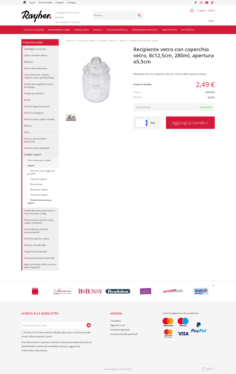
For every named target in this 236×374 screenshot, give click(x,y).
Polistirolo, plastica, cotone (36, 238)
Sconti (32, 2)
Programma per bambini (35, 251)
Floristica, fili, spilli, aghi (35, 245)
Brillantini (28, 61)
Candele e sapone (32, 154)
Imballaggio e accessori (35, 48)
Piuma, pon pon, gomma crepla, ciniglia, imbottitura (39, 221)
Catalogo (71, 2)
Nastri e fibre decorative (35, 68)
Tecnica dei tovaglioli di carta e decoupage (38, 85)
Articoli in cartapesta (33, 112)
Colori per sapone (38, 178)
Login (211, 20)
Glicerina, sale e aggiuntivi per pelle (41, 172)
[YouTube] (206, 2)
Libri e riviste (169, 29)
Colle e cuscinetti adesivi (35, 55)
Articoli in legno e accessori (37, 106)
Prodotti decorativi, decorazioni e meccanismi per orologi (39, 212)
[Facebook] (195, 2)
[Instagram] (201, 2)
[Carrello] (200, 10)
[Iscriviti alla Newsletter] (89, 325)
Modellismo (81, 29)
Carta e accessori (34, 29)
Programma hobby (59, 29)
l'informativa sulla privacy (34, 350)
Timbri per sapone (39, 194)
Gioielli (97, 29)
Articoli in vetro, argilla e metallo (39, 119)
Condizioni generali (119, 329)
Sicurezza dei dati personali (123, 334)
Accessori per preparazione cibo (39, 258)
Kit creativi (187, 29)
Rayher (211, 97)
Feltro (26, 132)
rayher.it (69, 40)
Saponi (31, 165)
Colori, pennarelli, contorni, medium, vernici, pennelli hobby (39, 76)
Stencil (27, 99)
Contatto (59, 2)
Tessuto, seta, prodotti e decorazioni (35, 140)
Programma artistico (144, 29)
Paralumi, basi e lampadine (37, 148)
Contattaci (115, 320)
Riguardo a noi (117, 325)
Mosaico (28, 125)
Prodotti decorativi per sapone (39, 201)
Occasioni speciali (117, 29)
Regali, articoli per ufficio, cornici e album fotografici (40, 266)
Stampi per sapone (39, 189)
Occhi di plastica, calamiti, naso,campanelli (36, 231)
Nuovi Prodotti (45, 2)
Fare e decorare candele (39, 160)
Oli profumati (36, 184)
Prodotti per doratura (34, 93)
